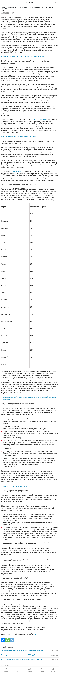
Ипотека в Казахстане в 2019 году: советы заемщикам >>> (22, 56)
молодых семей (16, 171)
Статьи (7, 665)
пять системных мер (38, 119)
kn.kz (35, 634)
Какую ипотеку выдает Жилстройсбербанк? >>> (18, 137)
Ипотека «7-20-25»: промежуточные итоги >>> (18, 486)
